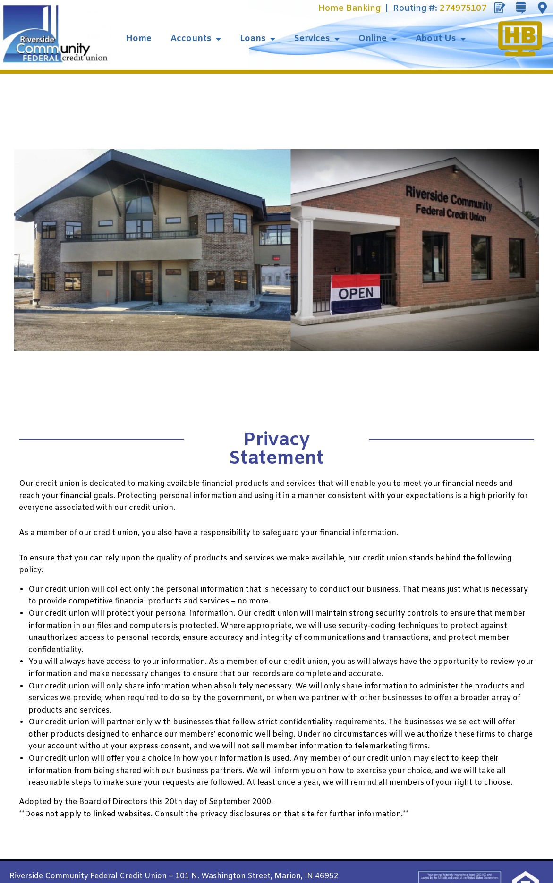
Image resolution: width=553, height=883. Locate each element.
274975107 (463, 8)
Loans (257, 38)
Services (317, 38)
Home (139, 38)
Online (377, 38)
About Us (441, 38)
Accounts (195, 38)
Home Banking (349, 8)
